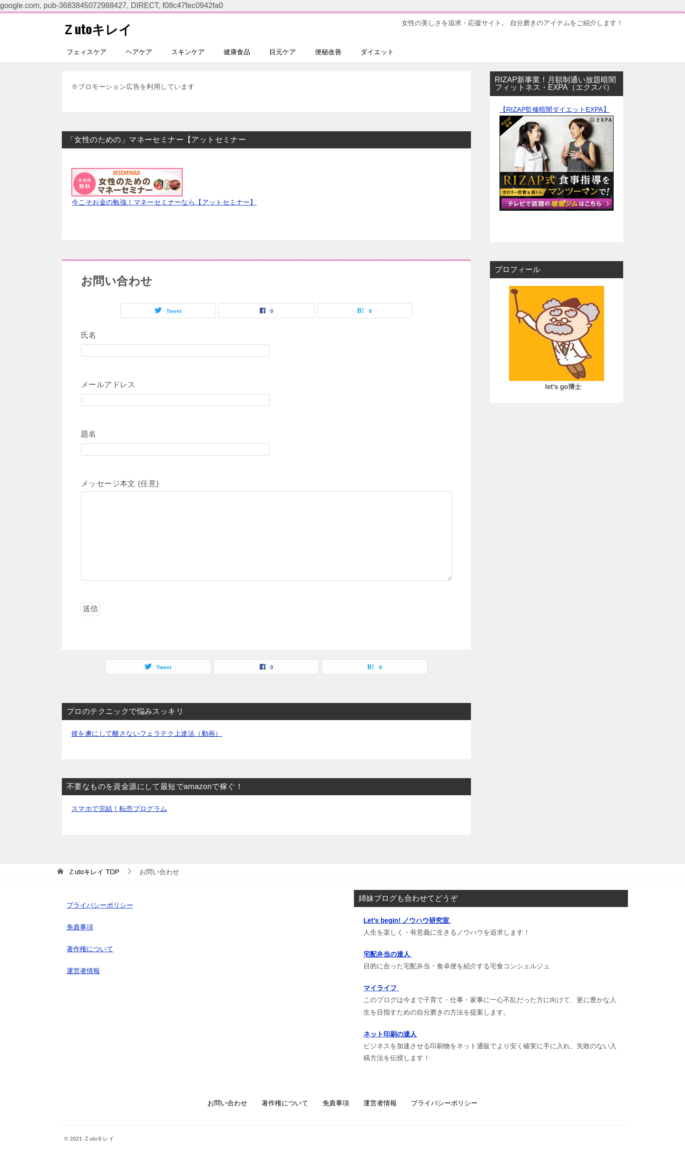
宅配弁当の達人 (387, 954)
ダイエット (377, 52)
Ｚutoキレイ (100, 28)
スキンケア (188, 52)
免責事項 (80, 927)
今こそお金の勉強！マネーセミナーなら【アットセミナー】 (164, 202)
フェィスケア (87, 52)
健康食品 (237, 52)
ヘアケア (139, 52)
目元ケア (282, 52)
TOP (93, 872)
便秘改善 (328, 52)
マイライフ (381, 988)
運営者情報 (83, 971)
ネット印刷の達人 (390, 1034)
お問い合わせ (227, 1103)
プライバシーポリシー (100, 905)
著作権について (90, 949)
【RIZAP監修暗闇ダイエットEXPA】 (554, 109)
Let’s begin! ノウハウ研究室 (407, 920)
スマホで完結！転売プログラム (119, 808)
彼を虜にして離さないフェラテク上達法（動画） (146, 733)
